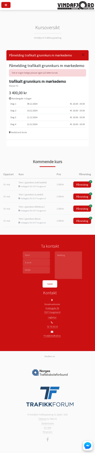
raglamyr (52, 317)
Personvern (47, 432)
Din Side (47, 427)
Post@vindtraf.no (52, 335)
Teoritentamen (47, 423)
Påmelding (83, 183)
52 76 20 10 (52, 326)
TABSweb (42, 419)
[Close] (83, 54)
